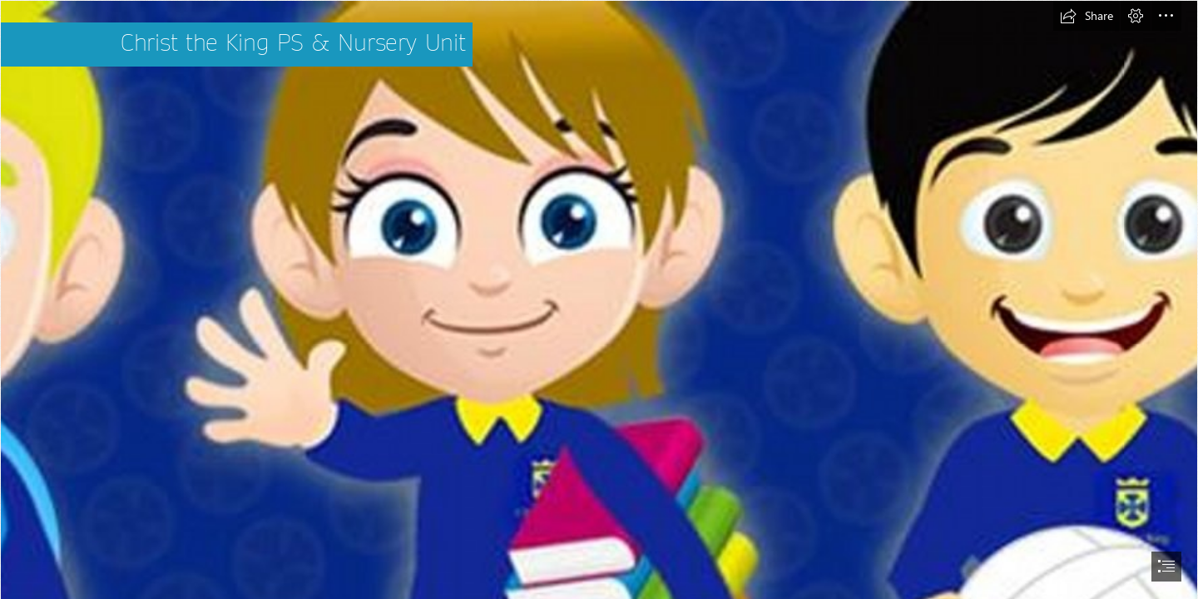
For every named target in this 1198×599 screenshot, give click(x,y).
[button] (1086, 16)
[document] (599, 299)
